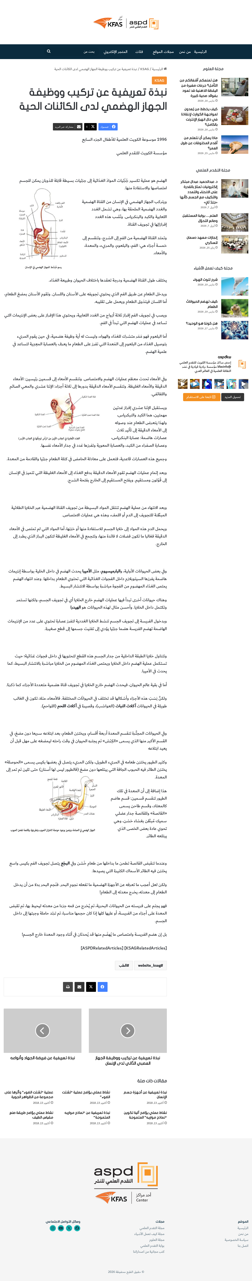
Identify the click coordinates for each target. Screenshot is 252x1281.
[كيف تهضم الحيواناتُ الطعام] (234, 308)
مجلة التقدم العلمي (152, 1228)
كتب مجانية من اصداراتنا (148, 1251)
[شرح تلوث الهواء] (234, 286)
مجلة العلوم (156, 1240)
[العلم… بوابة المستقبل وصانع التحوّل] (234, 222)
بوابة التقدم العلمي (152, 1246)
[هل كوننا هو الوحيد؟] (234, 330)
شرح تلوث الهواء (205, 280)
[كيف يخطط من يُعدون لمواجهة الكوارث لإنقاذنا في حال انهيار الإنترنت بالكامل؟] (234, 116)
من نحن (185, 51)
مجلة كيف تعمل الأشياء (149, 1234)
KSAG (144, 69)
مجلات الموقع (163, 51)
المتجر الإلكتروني (115, 51)
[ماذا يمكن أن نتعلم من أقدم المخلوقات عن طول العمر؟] (234, 144)
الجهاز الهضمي (118, 167)
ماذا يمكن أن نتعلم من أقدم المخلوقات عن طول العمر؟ (199, 143)
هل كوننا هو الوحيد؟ (202, 323)
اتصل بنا (243, 1246)
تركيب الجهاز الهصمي (149, 167)
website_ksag (149, 965)
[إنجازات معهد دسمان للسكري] (234, 244)
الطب (64, 167)
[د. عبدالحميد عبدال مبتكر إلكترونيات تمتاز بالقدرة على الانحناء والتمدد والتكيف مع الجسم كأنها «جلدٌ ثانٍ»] (234, 188)
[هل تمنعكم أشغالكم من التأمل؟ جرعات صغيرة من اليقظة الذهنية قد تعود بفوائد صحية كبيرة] (234, 87)
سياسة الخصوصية (236, 1240)
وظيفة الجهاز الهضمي (87, 167)
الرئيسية (200, 51)
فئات (139, 51)
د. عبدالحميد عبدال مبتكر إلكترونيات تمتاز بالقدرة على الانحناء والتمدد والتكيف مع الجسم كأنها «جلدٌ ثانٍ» (199, 192)
